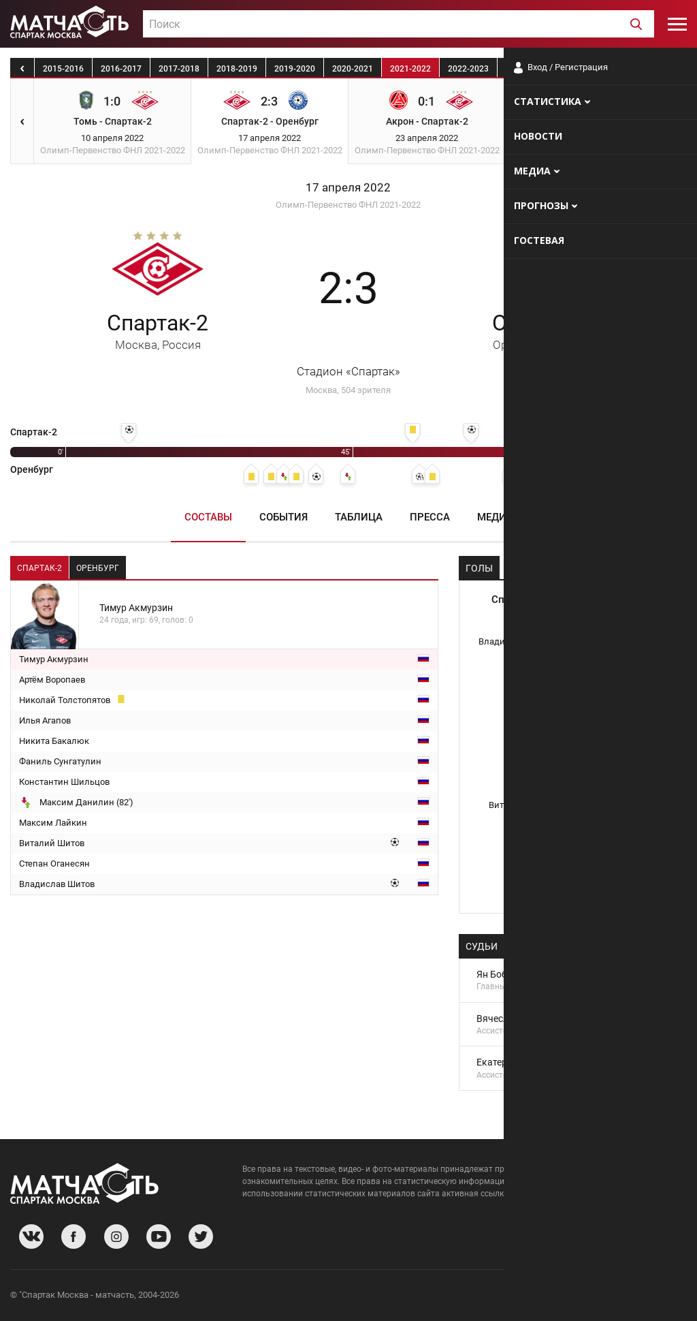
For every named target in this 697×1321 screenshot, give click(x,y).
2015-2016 (63, 69)
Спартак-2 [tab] (39, 568)
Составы (208, 517)
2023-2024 (526, 69)
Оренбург (539, 331)
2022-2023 (468, 69)
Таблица (359, 517)
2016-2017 (121, 69)
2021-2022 (410, 69)
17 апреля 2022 (348, 187)
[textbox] (398, 24)
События (283, 517)
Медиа (495, 517)
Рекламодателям (651, 1297)
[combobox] (398, 23)
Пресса (430, 517)
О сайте (521, 1297)
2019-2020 (294, 69)
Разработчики (576, 1297)
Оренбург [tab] (97, 568)
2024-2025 (584, 69)
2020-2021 (352, 69)
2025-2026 (641, 69)
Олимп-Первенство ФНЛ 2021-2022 (348, 205)
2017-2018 (179, 69)
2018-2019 (236, 69)
